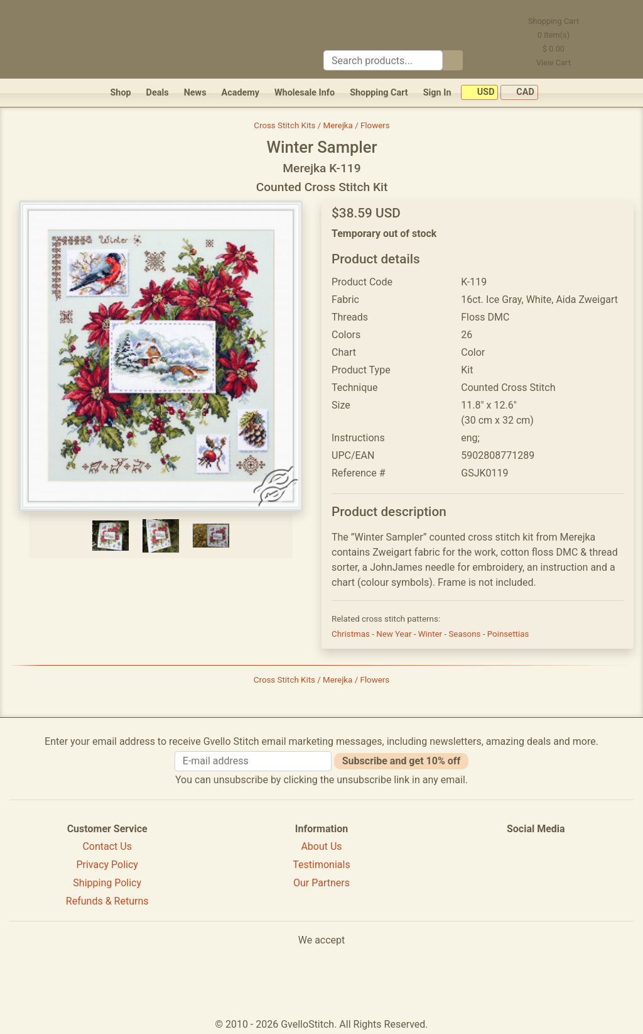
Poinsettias (508, 634)
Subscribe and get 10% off (401, 761)
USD (479, 92)
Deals (157, 92)
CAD (519, 92)
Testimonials (321, 865)
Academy (240, 92)
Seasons (465, 634)
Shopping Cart (379, 92)
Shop (120, 92)
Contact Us (107, 846)
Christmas (352, 634)
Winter (431, 634)
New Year (395, 634)
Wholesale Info (304, 92)
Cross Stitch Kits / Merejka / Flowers (321, 125)
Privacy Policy (107, 865)
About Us (321, 846)
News (195, 92)
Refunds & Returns (107, 901)
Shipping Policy (107, 883)
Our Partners (321, 883)
